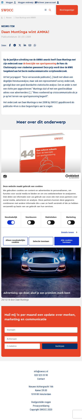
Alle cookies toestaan (66, 241)
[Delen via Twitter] (20, 45)
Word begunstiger (67, 10)
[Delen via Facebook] (10, 45)
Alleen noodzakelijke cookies (15, 241)
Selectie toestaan (41, 241)
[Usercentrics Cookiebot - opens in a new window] (67, 176)
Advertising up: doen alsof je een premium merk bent (36, 292)
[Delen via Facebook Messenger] (14, 45)
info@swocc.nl (41, 371)
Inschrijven (59, 346)
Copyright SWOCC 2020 (41, 409)
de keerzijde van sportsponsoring (39, 63)
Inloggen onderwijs (27, 2)
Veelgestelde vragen (41, 402)
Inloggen (11, 2)
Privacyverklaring (41, 405)
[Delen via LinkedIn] (25, 45)
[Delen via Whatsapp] (35, 45)
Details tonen (67, 232)
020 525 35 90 (41, 375)
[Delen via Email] (30, 45)
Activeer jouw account (48, 2)
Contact (41, 378)
